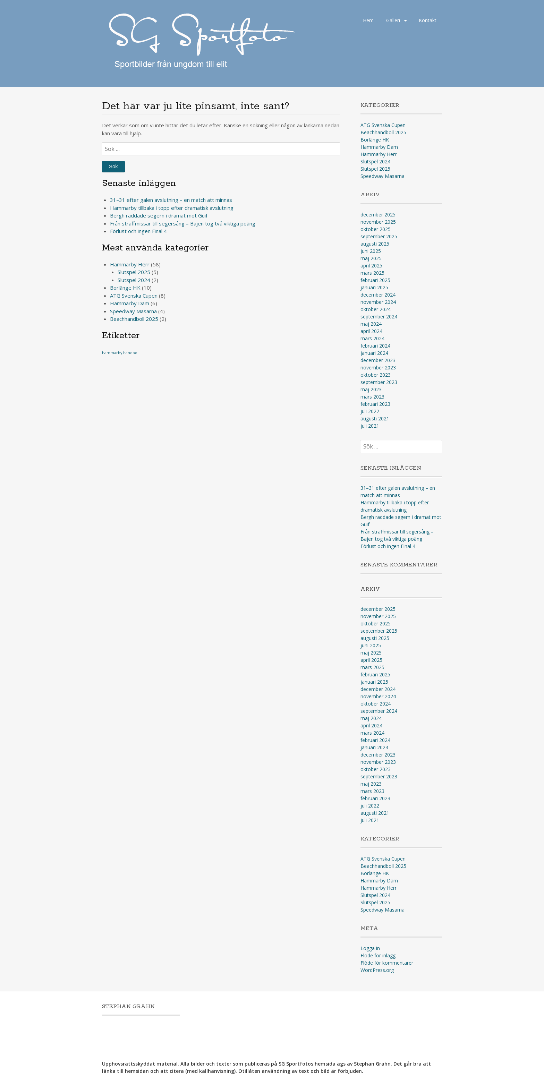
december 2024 (378, 294)
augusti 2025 (374, 243)
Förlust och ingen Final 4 (138, 231)
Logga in (370, 948)
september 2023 (378, 382)
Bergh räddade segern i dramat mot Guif (158, 215)
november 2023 (378, 367)
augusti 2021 (374, 418)
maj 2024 (371, 324)
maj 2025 (371, 258)
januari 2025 (374, 287)
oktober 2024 (375, 309)
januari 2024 (374, 353)
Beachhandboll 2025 (134, 318)
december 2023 (378, 360)
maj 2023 (371, 389)
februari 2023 (375, 404)
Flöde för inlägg (378, 955)
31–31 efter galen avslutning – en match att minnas (171, 199)
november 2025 (378, 222)
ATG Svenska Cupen (134, 295)
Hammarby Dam (129, 303)
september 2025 (378, 236)
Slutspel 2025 (134, 271)
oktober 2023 (375, 374)
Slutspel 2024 (134, 279)
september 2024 (378, 316)
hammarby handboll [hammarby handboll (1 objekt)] (120, 352)
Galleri (393, 20)
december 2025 (378, 214)
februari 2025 (375, 280)
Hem (368, 20)
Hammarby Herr (130, 264)
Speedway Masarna (133, 311)
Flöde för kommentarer (386, 962)
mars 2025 (372, 273)
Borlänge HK (125, 287)
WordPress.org (377, 970)
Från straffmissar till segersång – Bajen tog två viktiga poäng (182, 223)
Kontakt (427, 20)
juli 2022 (369, 411)
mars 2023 (372, 396)
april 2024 (371, 331)
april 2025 (371, 265)
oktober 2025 (375, 229)
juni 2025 (370, 251)
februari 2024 (375, 345)
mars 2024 (372, 338)
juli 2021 (369, 425)
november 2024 (378, 302)
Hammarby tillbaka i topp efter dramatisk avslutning (171, 207)
